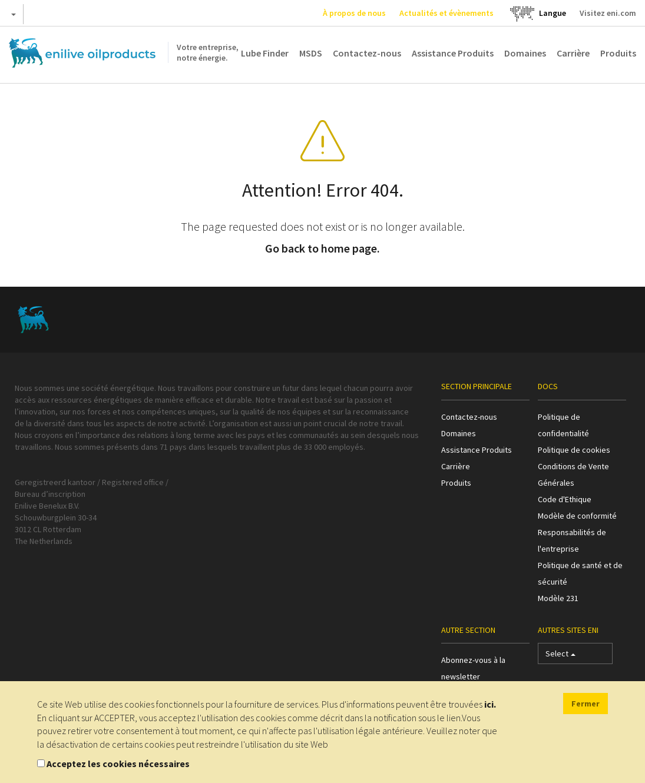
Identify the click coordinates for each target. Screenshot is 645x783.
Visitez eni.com (608, 13)
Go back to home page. (322, 248)
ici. (490, 704)
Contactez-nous (367, 53)
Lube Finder (265, 53)
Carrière (573, 53)
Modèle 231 (558, 598)
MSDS (310, 53)
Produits (618, 53)
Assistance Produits (453, 53)
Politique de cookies (574, 449)
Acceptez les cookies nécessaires (118, 763)
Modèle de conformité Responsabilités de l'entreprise (577, 532)
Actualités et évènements (446, 13)
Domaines (525, 53)
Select (560, 656)
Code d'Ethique (564, 499)
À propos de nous (354, 13)
